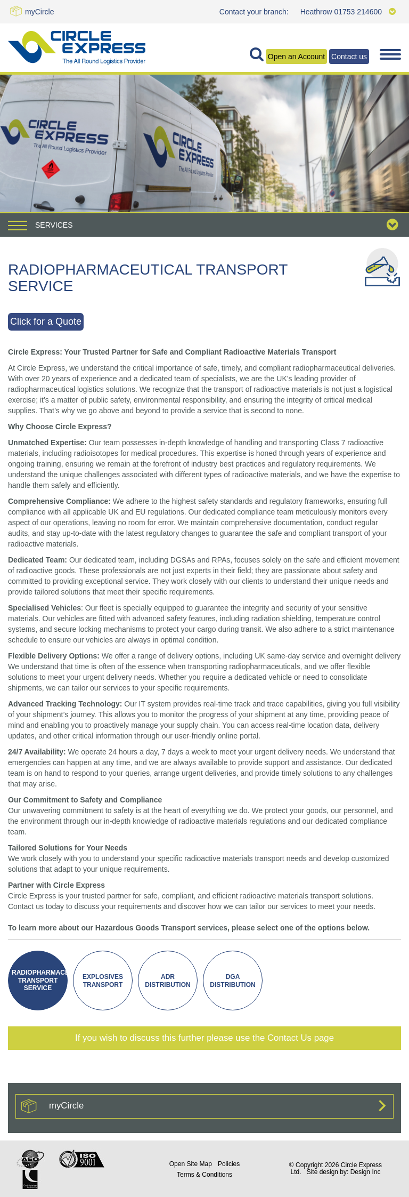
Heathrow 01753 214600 (348, 11)
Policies (229, 1164)
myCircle (39, 11)
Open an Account (296, 56)
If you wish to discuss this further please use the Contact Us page (204, 1038)
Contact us (349, 56)
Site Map (190, 1164)
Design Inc (365, 1172)
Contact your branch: (254, 11)
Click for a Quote (45, 321)
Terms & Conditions (204, 1174)
